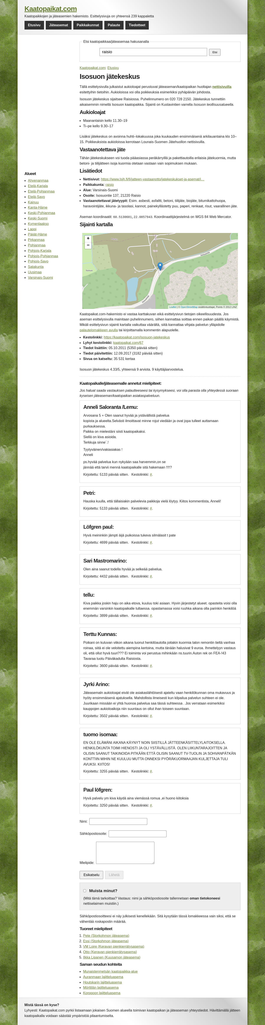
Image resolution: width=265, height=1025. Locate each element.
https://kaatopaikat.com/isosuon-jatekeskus (137, 337)
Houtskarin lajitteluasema (102, 982)
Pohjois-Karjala (39, 251)
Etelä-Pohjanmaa (41, 191)
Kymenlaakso (38, 224)
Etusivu (34, 25)
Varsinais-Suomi (40, 277)
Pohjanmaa (37, 245)
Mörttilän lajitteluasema (101, 987)
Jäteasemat (58, 25)
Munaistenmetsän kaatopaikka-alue (110, 971)
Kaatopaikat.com (51, 9)
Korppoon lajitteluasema (101, 993)
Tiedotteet (137, 25)
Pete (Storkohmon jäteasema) (106, 936)
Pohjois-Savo (38, 261)
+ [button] (88, 239)
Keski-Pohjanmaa (41, 213)
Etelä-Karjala (38, 186)
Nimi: (83, 821)
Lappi (32, 229)
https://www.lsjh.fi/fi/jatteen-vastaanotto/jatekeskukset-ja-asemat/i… (152, 179)
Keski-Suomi (37, 218)
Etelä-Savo (36, 197)
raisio (109, 185)
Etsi (215, 52)
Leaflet (172, 307)
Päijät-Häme (37, 234)
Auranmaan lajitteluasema (103, 977)
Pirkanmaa (36, 240)
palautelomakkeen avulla (99, 330)
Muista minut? (103, 890)
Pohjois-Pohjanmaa (43, 256)
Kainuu (33, 202)
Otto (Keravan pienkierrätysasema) (110, 952)
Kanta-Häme (37, 207)
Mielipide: (87, 863)
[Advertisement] (50, 104)
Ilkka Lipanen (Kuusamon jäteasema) (111, 957)
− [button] (88, 245)
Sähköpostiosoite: (93, 833)
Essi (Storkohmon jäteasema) (106, 941)
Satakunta (36, 267)
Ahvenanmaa (38, 180)
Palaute (114, 25)
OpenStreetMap (189, 307)
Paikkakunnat (88, 25)
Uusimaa (35, 272)
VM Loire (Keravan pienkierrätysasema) (113, 946)
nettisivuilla (221, 87)
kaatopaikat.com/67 (128, 343)
